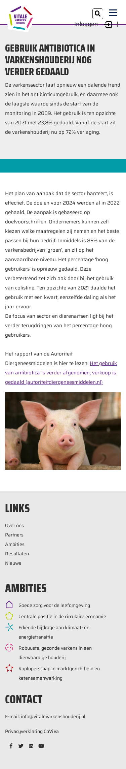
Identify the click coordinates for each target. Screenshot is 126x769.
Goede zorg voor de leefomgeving (54, 605)
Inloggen (94, 24)
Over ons (14, 525)
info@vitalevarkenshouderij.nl (53, 716)
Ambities (15, 544)
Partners (14, 535)
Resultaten (17, 553)
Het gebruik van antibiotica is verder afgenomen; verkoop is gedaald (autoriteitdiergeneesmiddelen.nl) (61, 372)
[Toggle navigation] (115, 13)
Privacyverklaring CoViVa (32, 731)
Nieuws (13, 563)
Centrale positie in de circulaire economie (62, 616)
